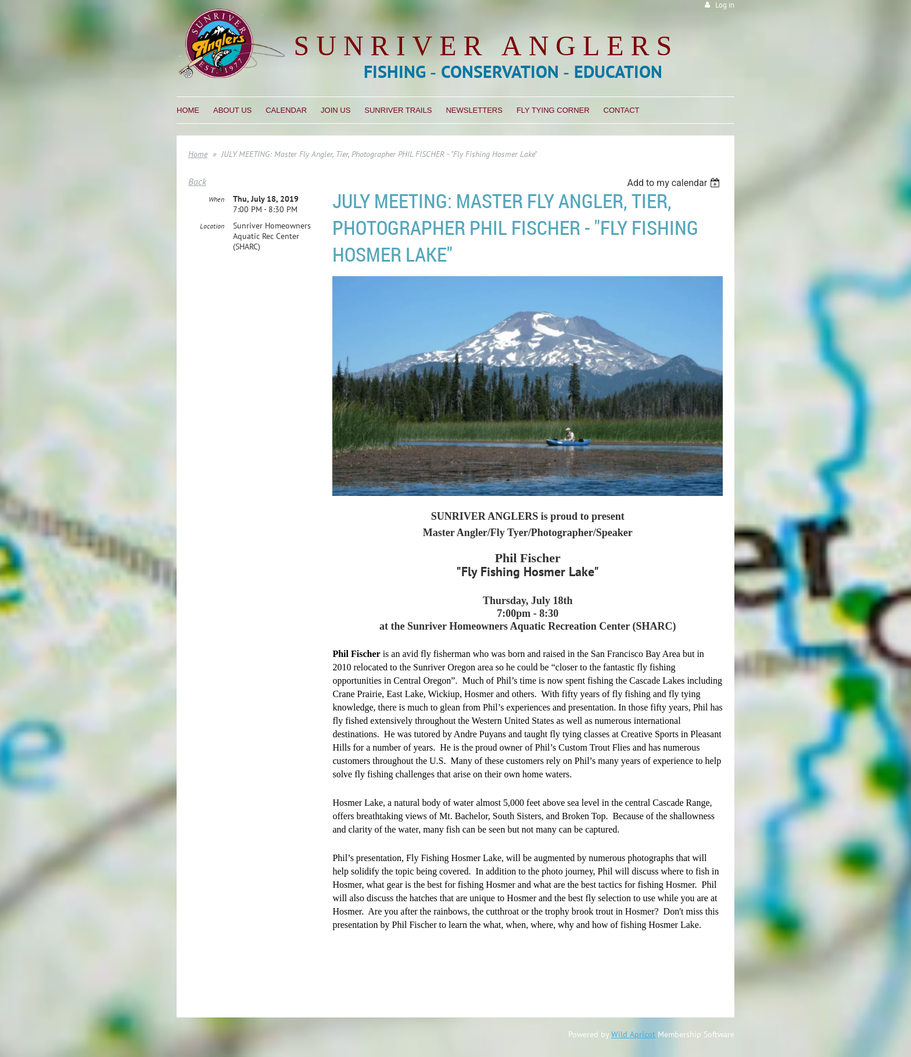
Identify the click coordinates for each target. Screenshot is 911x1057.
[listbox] (675, 183)
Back (197, 181)
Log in (724, 5)
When (216, 199)
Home (197, 154)
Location (212, 226)
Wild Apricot (633, 1034)
